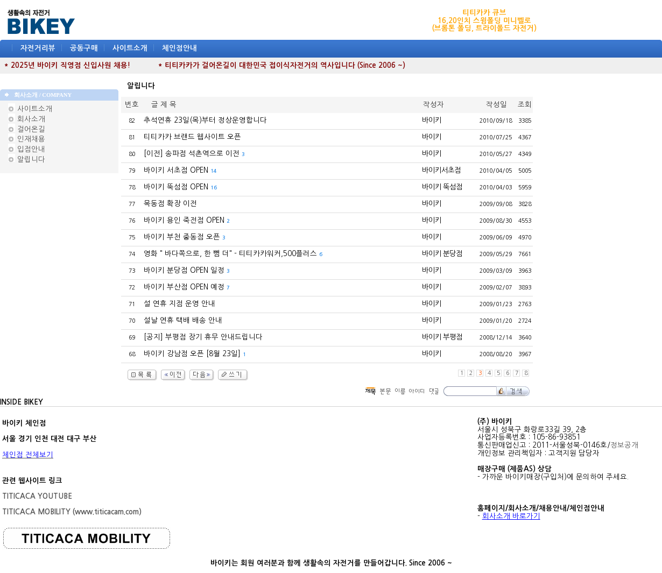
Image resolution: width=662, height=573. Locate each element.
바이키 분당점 (442, 253)
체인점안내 (179, 48)
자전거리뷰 (37, 48)
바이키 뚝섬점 (442, 186)
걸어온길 (26, 129)
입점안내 (26, 149)
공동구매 (84, 48)
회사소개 (26, 119)
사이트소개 (129, 48)
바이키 (431, 120)
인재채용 (26, 139)
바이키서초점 (441, 170)
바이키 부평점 (442, 337)
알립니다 (26, 159)
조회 (525, 104)
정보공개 (624, 445)
